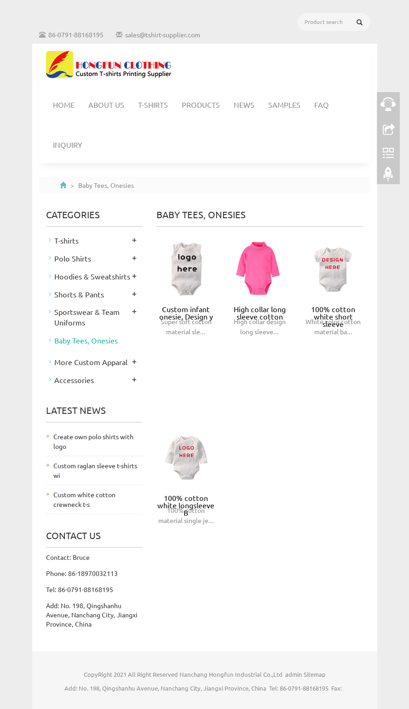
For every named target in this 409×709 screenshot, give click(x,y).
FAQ (321, 104)
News (244, 104)
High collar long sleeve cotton (260, 312)
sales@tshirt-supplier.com (162, 34)
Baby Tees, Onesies (86, 340)
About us (106, 104)
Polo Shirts (72, 258)
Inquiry (67, 144)
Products (201, 104)
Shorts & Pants (79, 294)
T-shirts (153, 104)
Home (64, 104)
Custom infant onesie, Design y (186, 312)
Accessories (74, 379)
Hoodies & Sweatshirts (92, 276)
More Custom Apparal (90, 361)
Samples (284, 104)
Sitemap (315, 674)
